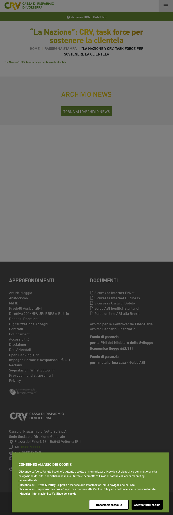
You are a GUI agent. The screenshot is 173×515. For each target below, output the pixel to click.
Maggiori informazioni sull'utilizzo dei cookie (48, 493)
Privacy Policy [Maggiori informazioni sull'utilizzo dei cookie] (46, 485)
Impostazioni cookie (109, 505)
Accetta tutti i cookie (147, 505)
